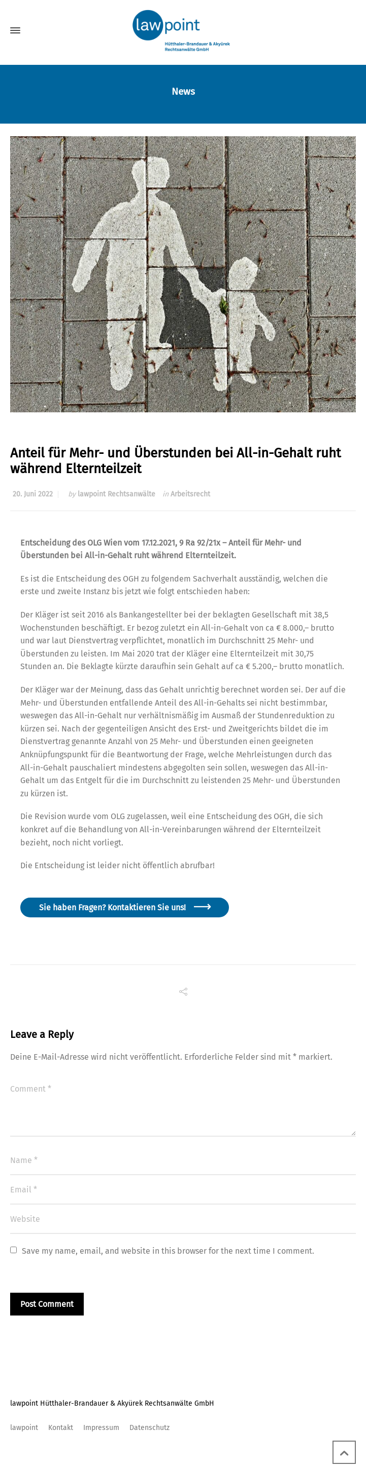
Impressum (101, 1427)
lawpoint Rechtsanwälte (116, 494)
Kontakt (60, 1427)
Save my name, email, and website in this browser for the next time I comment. (168, 1251)
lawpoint (24, 1427)
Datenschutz (149, 1427)
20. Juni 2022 (33, 494)
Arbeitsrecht (190, 494)
